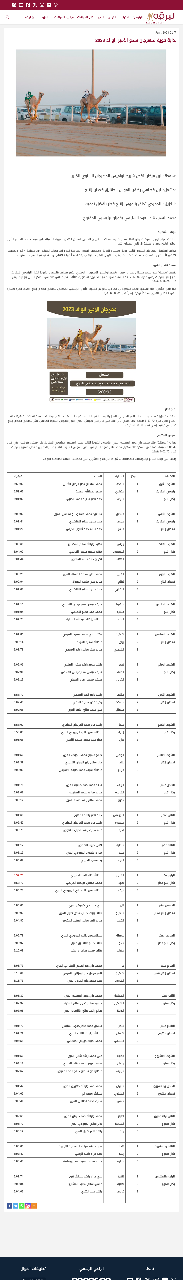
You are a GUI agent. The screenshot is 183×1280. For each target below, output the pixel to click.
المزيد (46, 17)
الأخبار (125, 17)
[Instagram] (28, 1206)
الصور (101, 17)
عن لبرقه (31, 17)
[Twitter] (15, 1206)
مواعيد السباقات (64, 17)
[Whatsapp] (21, 1206)
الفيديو (113, 17)
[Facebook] (9, 1206)
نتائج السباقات (85, 17)
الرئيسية (137, 17)
